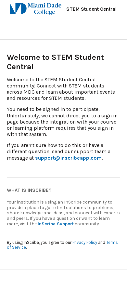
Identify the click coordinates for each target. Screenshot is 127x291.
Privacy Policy (84, 242)
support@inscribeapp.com (68, 158)
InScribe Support (56, 224)
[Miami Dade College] (30, 9)
